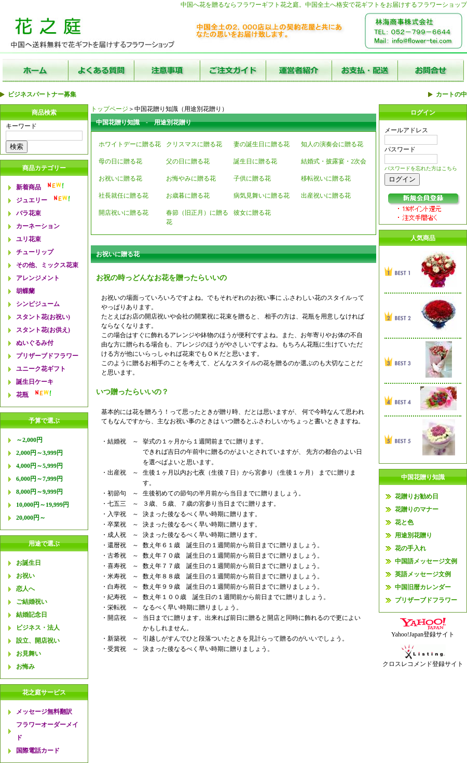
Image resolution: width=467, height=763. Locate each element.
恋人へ (25, 588)
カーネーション (38, 226)
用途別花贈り (413, 535)
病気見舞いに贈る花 (261, 195)
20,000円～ (31, 517)
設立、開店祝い (38, 640)
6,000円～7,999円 (39, 478)
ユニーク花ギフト (41, 368)
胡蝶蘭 (25, 291)
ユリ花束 (28, 239)
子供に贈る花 (252, 178)
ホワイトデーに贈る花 (130, 144)
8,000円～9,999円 (39, 491)
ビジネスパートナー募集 (42, 94)
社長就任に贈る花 (123, 195)
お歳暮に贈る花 (188, 195)
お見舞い (28, 653)
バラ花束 (28, 213)
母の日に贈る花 (120, 161)
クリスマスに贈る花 (194, 144)
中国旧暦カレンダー (423, 587)
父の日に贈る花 (188, 161)
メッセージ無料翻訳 (44, 711)
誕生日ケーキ (34, 381)
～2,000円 (29, 439)
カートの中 (451, 94)
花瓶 (22, 394)
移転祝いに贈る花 (326, 178)
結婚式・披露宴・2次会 (333, 161)
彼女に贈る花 (252, 212)
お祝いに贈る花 (120, 178)
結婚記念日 (31, 614)
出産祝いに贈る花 (326, 195)
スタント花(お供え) (43, 330)
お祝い (25, 575)
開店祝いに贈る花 (123, 212)
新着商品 (28, 187)
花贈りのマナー (416, 509)
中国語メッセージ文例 (426, 561)
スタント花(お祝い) (43, 317)
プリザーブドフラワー (47, 355)
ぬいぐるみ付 (34, 342)
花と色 (404, 522)
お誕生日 (28, 562)
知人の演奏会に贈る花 (332, 144)
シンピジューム (38, 304)
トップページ (109, 109)
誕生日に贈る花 (255, 161)
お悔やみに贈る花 (191, 178)
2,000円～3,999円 (39, 452)
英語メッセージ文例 (423, 574)
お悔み (25, 666)
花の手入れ (410, 548)
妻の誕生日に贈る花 (261, 144)
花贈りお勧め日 (416, 496)
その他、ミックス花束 (47, 265)
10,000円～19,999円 (42, 504)
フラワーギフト (258, 4)
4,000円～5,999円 (39, 465)
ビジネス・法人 (38, 627)
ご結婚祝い (31, 601)
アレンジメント (38, 278)
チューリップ (34, 252)
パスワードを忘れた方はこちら (420, 168)
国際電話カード (38, 750)
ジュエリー (31, 200)
